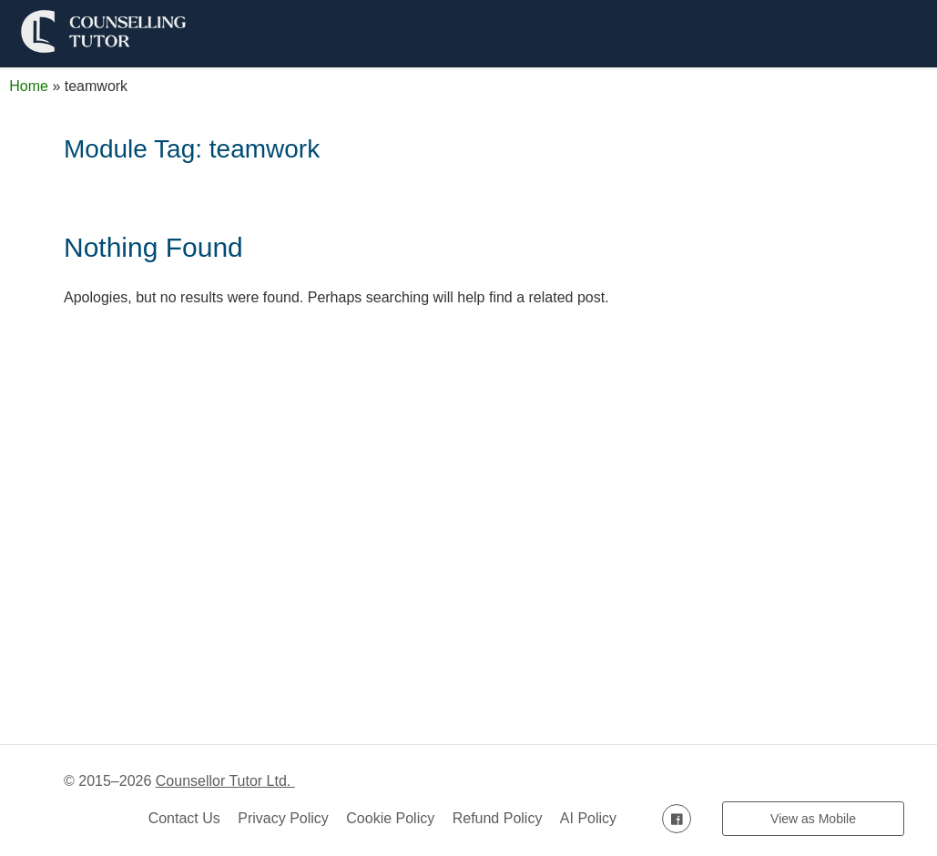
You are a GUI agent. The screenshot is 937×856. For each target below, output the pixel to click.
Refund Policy (498, 818)
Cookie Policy (390, 818)
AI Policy (588, 818)
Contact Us (184, 818)
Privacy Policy (283, 818)
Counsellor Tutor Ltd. (225, 781)
